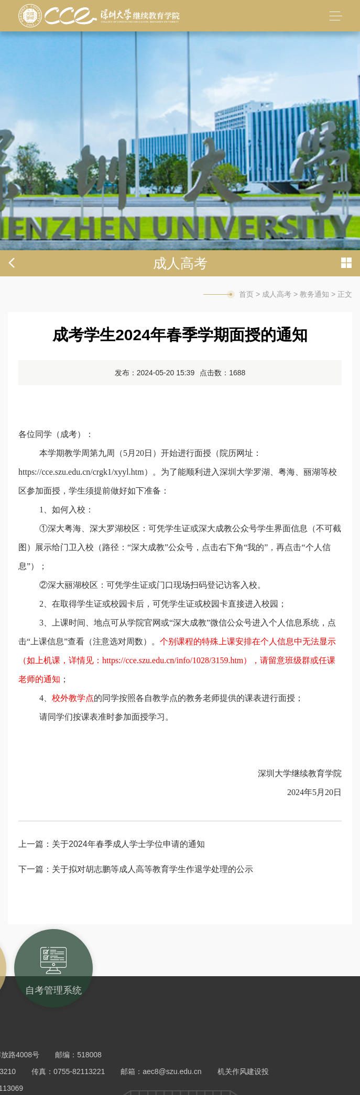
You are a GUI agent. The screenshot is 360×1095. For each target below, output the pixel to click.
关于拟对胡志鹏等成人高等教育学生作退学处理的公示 (152, 869)
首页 (246, 294)
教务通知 (314, 294)
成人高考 (276, 294)
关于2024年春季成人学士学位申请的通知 (128, 844)
